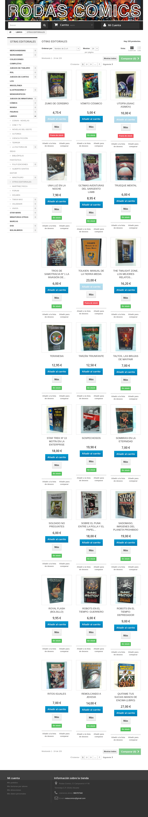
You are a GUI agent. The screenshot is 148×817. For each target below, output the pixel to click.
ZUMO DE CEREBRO (57, 103)
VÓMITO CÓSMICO (91, 103)
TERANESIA (57, 356)
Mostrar (86, 48)
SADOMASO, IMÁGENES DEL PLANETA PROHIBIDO (125, 526)
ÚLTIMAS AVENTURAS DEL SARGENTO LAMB (91, 188)
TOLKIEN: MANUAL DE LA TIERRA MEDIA (91, 272)
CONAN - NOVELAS (20, 121)
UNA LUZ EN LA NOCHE (57, 187)
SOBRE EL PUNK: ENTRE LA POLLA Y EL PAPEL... (91, 526)
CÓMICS (13, 103)
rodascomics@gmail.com (75, 798)
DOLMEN (16, 195)
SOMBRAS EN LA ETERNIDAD (126, 440)
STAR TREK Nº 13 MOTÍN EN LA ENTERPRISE (57, 441)
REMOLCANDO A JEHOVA (91, 695)
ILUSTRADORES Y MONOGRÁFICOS (18, 92)
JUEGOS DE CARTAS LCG (19, 79)
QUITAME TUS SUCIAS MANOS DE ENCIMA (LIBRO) (125, 697)
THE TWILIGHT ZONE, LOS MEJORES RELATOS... (125, 274)
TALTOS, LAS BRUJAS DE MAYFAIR (125, 358)
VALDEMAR (17, 204)
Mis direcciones (14, 790)
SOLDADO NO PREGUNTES (57, 525)
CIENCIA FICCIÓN (20, 138)
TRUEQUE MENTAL (126, 185)
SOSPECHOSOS (91, 438)
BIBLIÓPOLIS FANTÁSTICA (17, 158)
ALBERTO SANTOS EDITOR (19, 171)
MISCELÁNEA (16, 85)
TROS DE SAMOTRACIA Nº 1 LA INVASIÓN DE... (56, 274)
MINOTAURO (17, 177)
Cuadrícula (132, 48)
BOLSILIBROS (16, 230)
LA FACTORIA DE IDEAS (18, 149)
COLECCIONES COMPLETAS (16, 61)
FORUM (15, 191)
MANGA (13, 107)
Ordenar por (47, 48)
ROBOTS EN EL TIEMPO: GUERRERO (91, 610)
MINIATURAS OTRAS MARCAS (19, 219)
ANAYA (15, 208)
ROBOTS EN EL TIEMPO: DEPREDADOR (126, 611)
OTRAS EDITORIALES (21, 182)
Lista (139, 48)
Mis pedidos (12, 783)
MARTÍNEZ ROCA (20, 186)
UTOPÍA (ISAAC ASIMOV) (125, 105)
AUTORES (16, 134)
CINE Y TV (16, 125)
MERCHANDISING (18, 50)
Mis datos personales (16, 794)
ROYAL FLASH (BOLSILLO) (57, 610)
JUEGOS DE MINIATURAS (21, 99)
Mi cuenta (13, 778)
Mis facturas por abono (17, 786)
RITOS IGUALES (56, 693)
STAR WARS (15, 213)
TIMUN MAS (17, 199)
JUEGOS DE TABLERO (20, 68)
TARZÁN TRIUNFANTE (91, 356)
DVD (12, 226)
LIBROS (13, 116)
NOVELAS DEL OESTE (22, 129)
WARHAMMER (16, 55)
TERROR (16, 143)
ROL (12, 72)
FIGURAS (14, 112)
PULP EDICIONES (20, 164)
